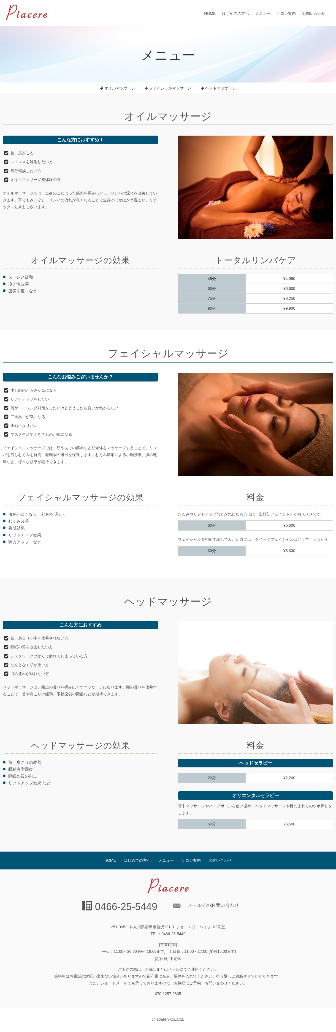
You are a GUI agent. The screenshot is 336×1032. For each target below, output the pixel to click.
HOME (210, 13)
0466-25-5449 (126, 906)
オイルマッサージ (117, 88)
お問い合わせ (313, 13)
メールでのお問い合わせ (213, 905)
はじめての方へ (235, 13)
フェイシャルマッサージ (168, 88)
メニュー (262, 13)
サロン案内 (286, 13)
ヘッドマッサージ (218, 88)
